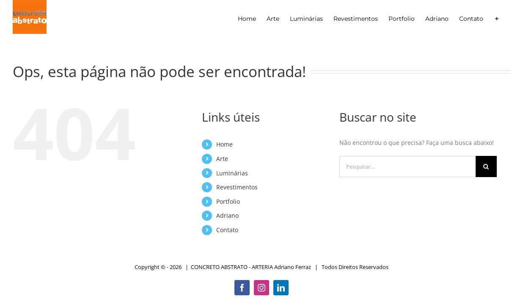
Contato (227, 230)
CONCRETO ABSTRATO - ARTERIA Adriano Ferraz (251, 267)
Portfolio (228, 201)
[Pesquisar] (486, 166)
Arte (222, 159)
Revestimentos (237, 187)
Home (224, 144)
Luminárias (232, 173)
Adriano (227, 215)
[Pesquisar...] (407, 166)
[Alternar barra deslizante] (497, 18)
